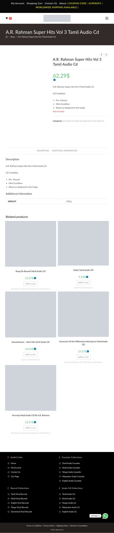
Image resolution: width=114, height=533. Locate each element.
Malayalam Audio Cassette (73, 465)
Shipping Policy (62, 514)
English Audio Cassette (71, 469)
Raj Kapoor (99, 350)
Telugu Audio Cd (69, 491)
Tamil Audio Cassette (71, 451)
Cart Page (15, 465)
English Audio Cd (69, 500)
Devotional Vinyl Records (21, 500)
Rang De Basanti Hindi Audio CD (31, 259)
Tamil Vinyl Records (19, 482)
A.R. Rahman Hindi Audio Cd (21, 277)
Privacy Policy (49, 514)
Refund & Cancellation (78, 514)
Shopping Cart (34, 3)
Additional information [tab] (64, 139)
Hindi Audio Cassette (71, 456)
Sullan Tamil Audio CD (83, 258)
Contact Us (51, 3)
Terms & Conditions (34, 514)
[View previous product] (102, 55)
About (62, 3)
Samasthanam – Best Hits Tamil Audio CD (31, 330)
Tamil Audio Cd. (68, 482)
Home (13, 451)
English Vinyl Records (20, 491)
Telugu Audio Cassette (71, 460)
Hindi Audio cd (45, 277)
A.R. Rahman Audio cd (72, 121)
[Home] (7, 37)
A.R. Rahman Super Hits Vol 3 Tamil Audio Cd (37, 37)
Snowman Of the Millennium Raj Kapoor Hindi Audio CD (83, 331)
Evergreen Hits (77, 350)
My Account (17, 3)
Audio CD (87, 121)
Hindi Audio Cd (68, 487)
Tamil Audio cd (98, 121)
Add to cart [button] (30, 272)
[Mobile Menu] (106, 18)
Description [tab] (43, 139)
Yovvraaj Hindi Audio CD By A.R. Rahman (30, 403)
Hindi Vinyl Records (19, 487)
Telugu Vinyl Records (19, 495)
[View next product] (106, 55)
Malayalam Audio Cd (71, 495)
